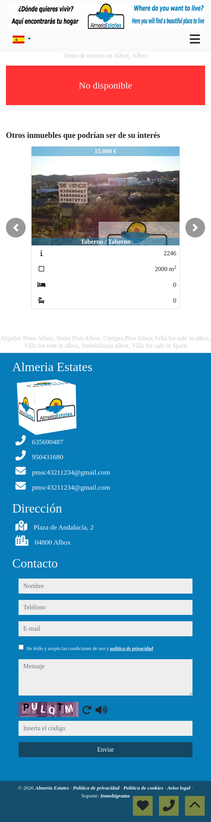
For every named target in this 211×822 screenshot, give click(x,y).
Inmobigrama (115, 796)
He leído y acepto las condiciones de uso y (89, 648)
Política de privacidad (97, 788)
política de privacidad (131, 648)
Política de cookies (143, 788)
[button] (16, 228)
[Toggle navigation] (195, 39)
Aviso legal (179, 788)
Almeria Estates (52, 788)
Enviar (105, 749)
